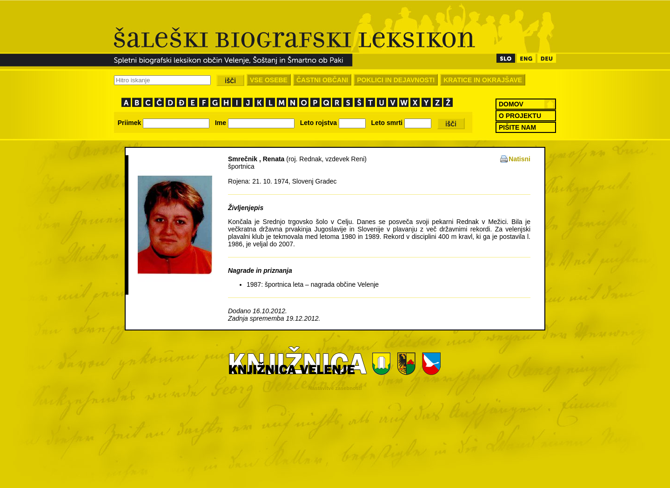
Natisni (519, 159)
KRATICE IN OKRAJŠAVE (482, 80)
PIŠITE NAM (517, 127)
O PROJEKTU (520, 115)
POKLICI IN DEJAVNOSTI (396, 80)
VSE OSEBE (269, 80)
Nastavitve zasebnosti (335, 388)
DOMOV (511, 104)
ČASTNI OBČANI (322, 80)
